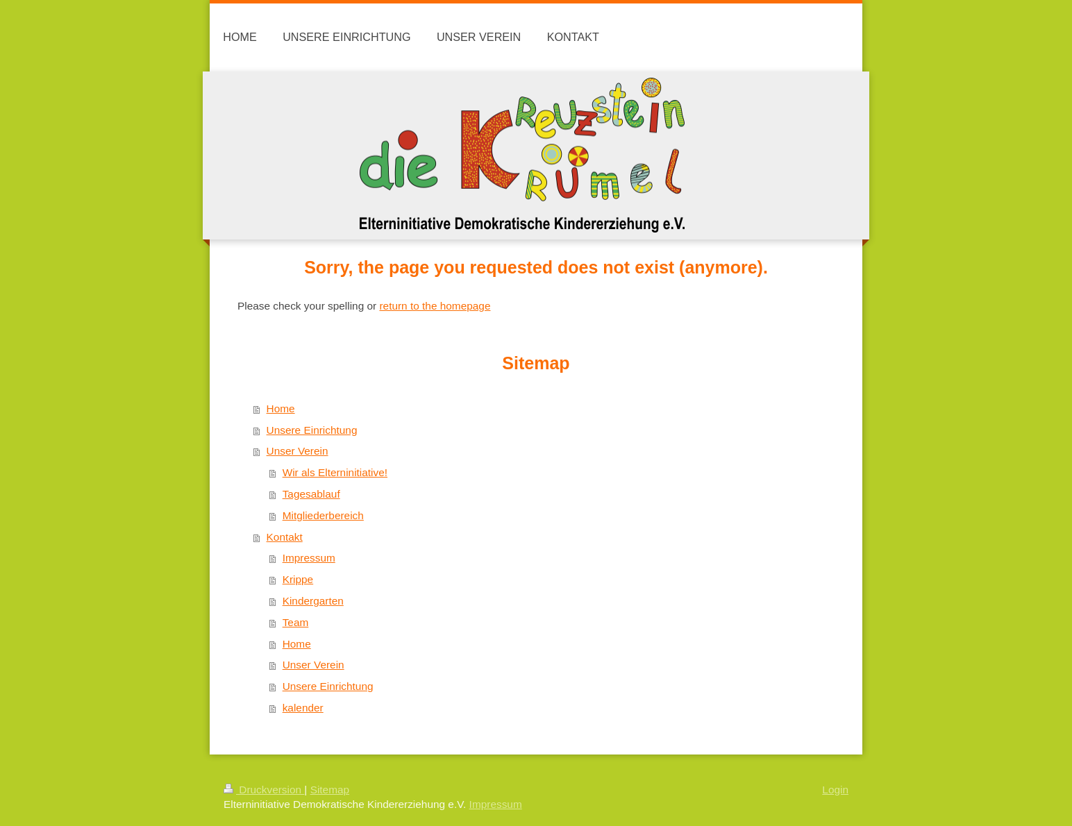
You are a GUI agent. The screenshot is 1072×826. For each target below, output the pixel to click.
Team (296, 622)
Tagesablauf (311, 494)
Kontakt (285, 537)
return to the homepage (434, 306)
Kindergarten (313, 601)
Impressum (309, 558)
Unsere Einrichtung (312, 430)
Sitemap (329, 789)
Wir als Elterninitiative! (335, 472)
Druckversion (264, 789)
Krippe (298, 579)
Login (835, 789)
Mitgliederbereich (323, 515)
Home (281, 408)
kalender (303, 708)
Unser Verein (297, 451)
